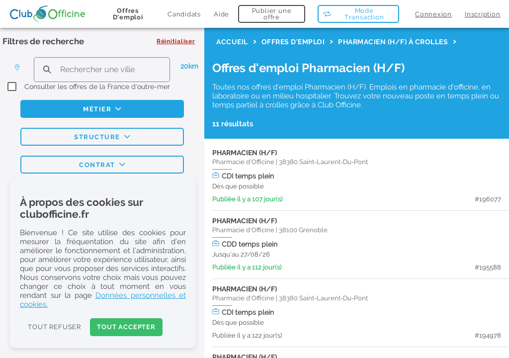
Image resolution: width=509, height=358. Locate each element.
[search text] (102, 69)
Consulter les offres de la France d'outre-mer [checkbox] (97, 86)
